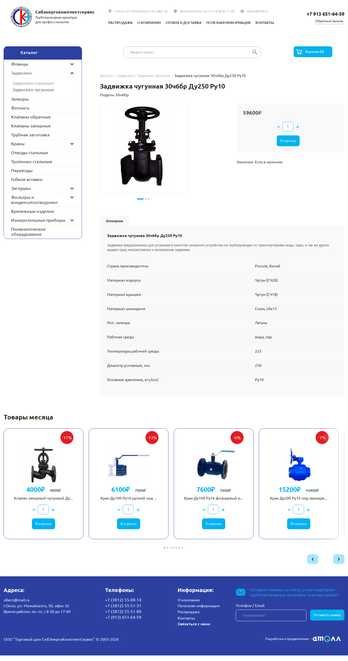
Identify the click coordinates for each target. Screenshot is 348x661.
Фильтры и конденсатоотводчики (34, 200)
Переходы (22, 170)
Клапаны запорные (31, 125)
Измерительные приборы (38, 220)
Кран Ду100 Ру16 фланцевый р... (214, 503)
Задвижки (21, 72)
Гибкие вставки (27, 179)
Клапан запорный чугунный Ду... (42, 503)
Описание (116, 220)
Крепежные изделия (32, 211)
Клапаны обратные (31, 116)
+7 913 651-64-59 (322, 14)
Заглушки (21, 188)
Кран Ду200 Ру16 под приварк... (290, 503)
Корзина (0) (315, 52)
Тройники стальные (31, 161)
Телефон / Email (250, 612)
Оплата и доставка (182, 22)
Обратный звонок (328, 21)
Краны (18, 143)
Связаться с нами (193, 629)
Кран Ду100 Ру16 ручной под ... (128, 503)
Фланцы (19, 64)
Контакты (274, 22)
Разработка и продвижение (283, 644)
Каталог (107, 76)
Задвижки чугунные (33, 89)
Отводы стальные (29, 152)
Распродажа (111, 22)
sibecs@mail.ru (257, 11)
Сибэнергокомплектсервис (65, 11)
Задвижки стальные (33, 83)
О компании (143, 22)
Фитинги (20, 107)
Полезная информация (233, 22)
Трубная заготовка (30, 134)
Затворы (20, 99)
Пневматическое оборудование (28, 232)
